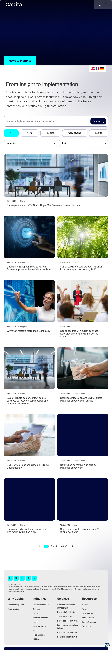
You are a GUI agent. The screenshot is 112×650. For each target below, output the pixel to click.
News (29, 133)
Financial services (40, 618)
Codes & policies (89, 622)
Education (37, 613)
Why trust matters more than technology (28, 331)
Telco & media (39, 635)
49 (66, 546)
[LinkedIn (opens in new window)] (10, 578)
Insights (50, 133)
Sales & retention (64, 617)
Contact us (86, 626)
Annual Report (88, 618)
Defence (36, 609)
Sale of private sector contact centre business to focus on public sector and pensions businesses (27, 401)
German (102, 68)
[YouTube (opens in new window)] (16, 578)
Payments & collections (67, 612)
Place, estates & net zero (67, 633)
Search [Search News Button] (96, 121)
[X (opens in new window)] (34, 578)
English (93, 68)
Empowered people (16, 605)
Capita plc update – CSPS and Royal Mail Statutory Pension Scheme (44, 205)
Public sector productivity (67, 621)
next (72, 546)
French (97, 68)
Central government (41, 605)
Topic (64, 143)
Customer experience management (66, 606)
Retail (35, 631)
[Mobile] (105, 4)
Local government (40, 626)
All (11, 133)
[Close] (99, 4)
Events (98, 133)
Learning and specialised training (67, 626)
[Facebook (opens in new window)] (28, 578)
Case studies (74, 133)
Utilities (36, 639)
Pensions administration (67, 637)
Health (35, 622)
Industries (11, 143)
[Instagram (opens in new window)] (22, 578)
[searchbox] (47, 121)
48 (62, 546)
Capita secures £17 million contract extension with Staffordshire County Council (79, 334)
